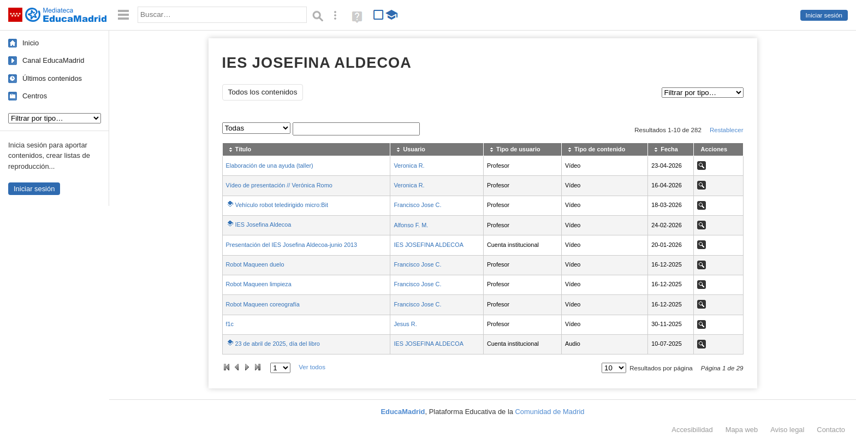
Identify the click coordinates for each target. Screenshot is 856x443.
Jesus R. (405, 324)
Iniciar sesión (824, 15)
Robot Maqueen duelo (255, 264)
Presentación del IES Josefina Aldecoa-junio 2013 (292, 244)
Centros (34, 96)
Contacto (831, 430)
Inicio (30, 43)
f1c (230, 324)
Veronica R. (409, 165)
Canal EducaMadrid (53, 60)
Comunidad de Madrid (550, 411)
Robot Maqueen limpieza (259, 284)
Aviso (787, 430)
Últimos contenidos (52, 78)
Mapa (742, 430)
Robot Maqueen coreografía (263, 304)
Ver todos (312, 367)
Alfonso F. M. (411, 225)
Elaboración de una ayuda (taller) (269, 165)
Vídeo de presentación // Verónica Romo (279, 185)
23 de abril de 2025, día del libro (277, 343)
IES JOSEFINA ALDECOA (428, 244)
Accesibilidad (691, 430)
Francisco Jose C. (417, 205)
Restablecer (727, 130)
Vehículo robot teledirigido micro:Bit (281, 205)
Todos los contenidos (263, 92)
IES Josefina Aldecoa (263, 224)
